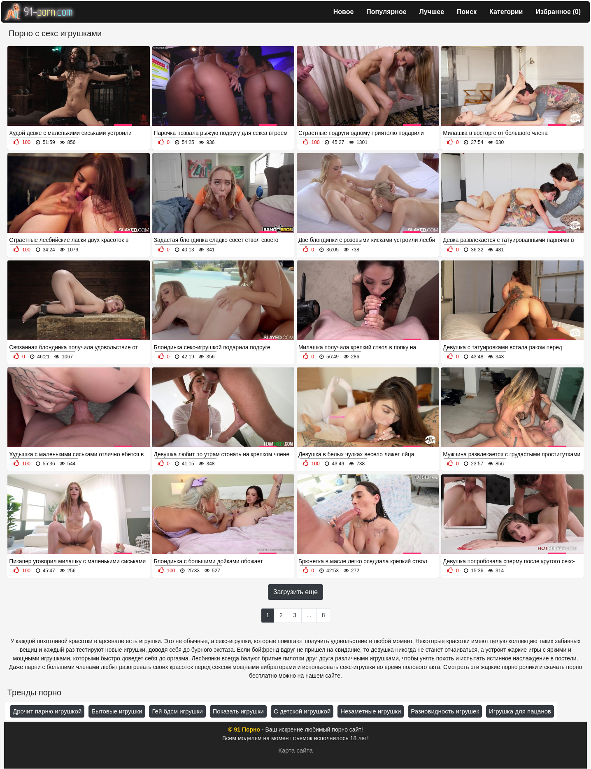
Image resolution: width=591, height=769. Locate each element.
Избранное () (558, 11)
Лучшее (431, 11)
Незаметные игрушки (370, 711)
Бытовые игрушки (116, 711)
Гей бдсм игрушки (177, 711)
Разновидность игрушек (445, 711)
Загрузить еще (295, 591)
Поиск (467, 11)
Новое (343, 11)
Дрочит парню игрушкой (47, 711)
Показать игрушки (238, 711)
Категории (506, 11)
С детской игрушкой (302, 711)
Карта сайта (295, 750)
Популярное (386, 11)
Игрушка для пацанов (520, 711)
